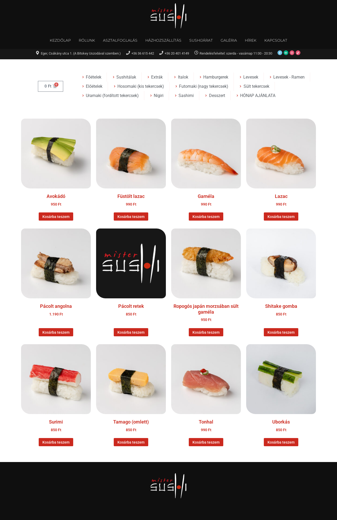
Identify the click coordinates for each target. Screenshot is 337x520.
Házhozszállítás (163, 40)
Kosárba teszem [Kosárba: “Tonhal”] (206, 442)
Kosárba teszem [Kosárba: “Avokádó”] (56, 217)
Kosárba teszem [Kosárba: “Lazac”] (281, 217)
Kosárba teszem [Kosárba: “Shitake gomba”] (281, 332)
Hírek (250, 40)
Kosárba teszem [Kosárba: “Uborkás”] (281, 442)
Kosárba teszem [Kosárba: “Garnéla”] (206, 217)
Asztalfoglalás (120, 40)
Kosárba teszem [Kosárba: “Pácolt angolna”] (56, 332)
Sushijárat (201, 40)
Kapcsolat (275, 40)
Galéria (229, 40)
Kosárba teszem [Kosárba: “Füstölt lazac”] (131, 217)
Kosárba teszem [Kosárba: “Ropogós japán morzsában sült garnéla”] (206, 332)
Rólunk (87, 40)
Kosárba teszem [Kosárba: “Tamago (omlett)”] (131, 442)
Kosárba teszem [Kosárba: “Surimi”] (56, 442)
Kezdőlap (60, 40)
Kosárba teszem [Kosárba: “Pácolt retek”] (131, 332)
